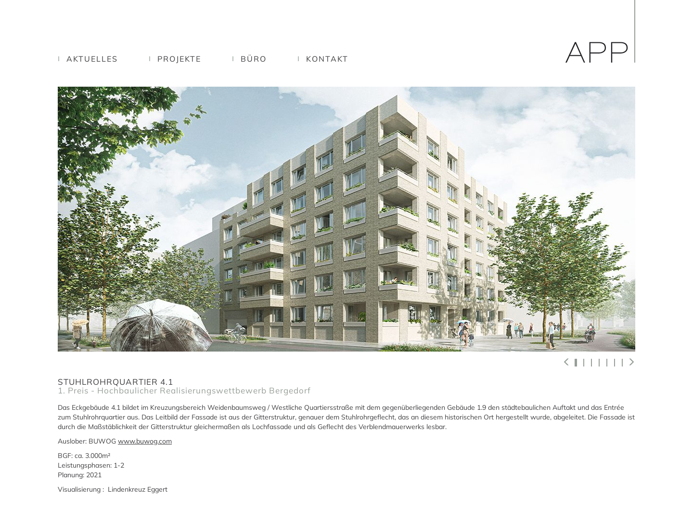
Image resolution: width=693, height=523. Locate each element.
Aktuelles (92, 58)
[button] (567, 362)
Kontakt (327, 58)
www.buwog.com (145, 441)
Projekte (179, 58)
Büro (254, 58)
